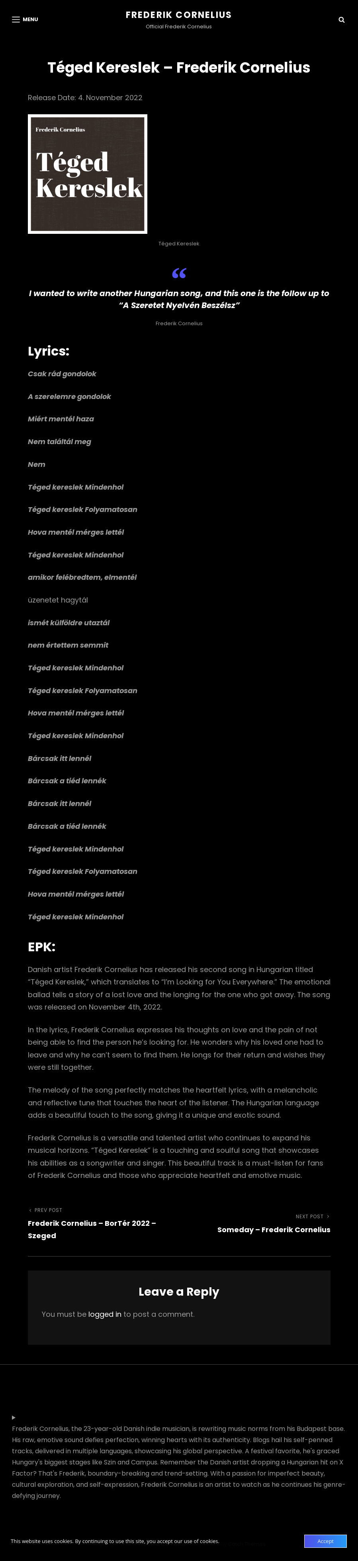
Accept (325, 1541)
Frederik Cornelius (179, 15)
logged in (104, 1314)
